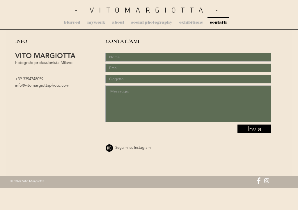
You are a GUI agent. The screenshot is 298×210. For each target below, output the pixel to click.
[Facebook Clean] (258, 180)
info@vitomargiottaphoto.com (42, 85)
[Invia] (254, 129)
